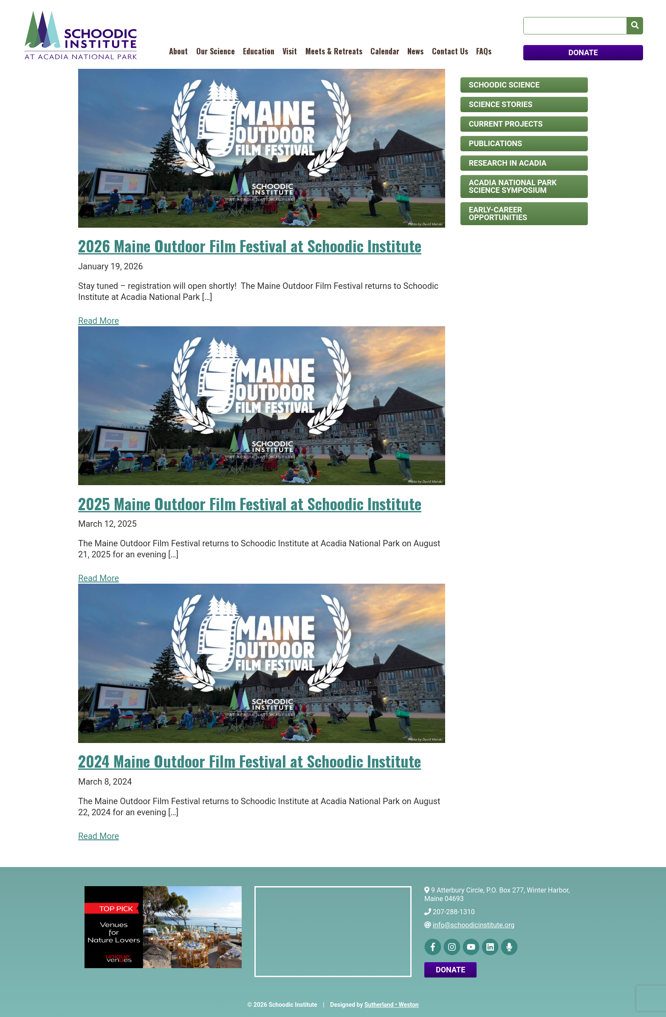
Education (258, 50)
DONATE (583, 52)
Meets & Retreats (333, 50)
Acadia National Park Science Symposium (513, 186)
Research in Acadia (508, 162)
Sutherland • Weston (391, 1004)
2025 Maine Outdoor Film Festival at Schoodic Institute (249, 503)
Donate (450, 969)
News (415, 50)
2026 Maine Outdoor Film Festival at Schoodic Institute (249, 245)
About (178, 50)
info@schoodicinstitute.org (473, 925)
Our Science (215, 50)
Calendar (384, 50)
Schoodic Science (504, 84)
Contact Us (450, 50)
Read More (98, 321)
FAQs (483, 50)
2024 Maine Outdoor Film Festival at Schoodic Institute (249, 760)
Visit (289, 50)
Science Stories (501, 104)
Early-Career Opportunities (498, 213)
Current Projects (506, 123)
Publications (495, 143)
